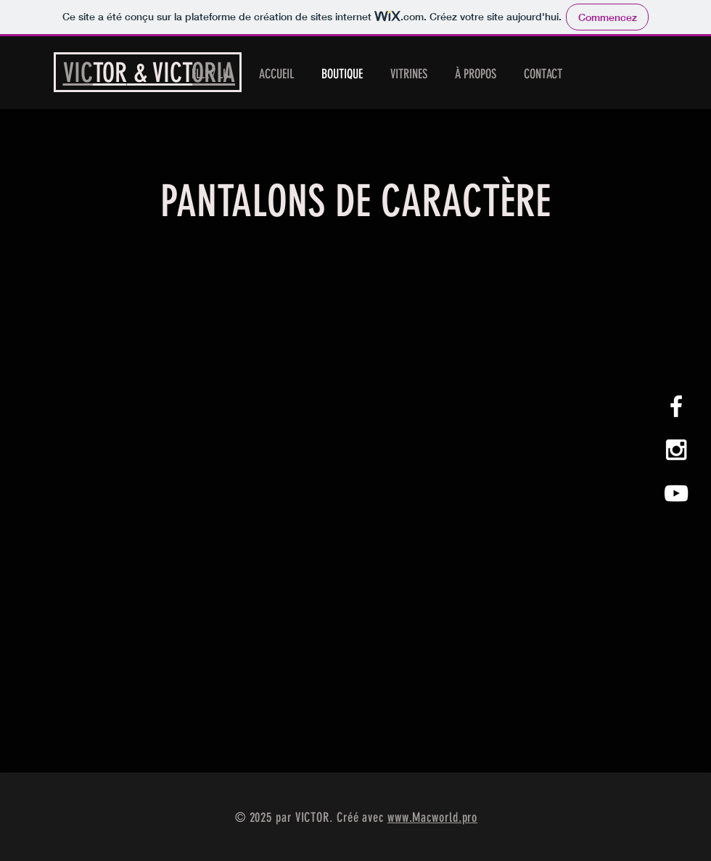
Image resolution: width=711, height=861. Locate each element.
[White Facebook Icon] (676, 406)
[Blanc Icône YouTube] (676, 493)
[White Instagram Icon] (676, 449)
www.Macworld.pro (432, 817)
